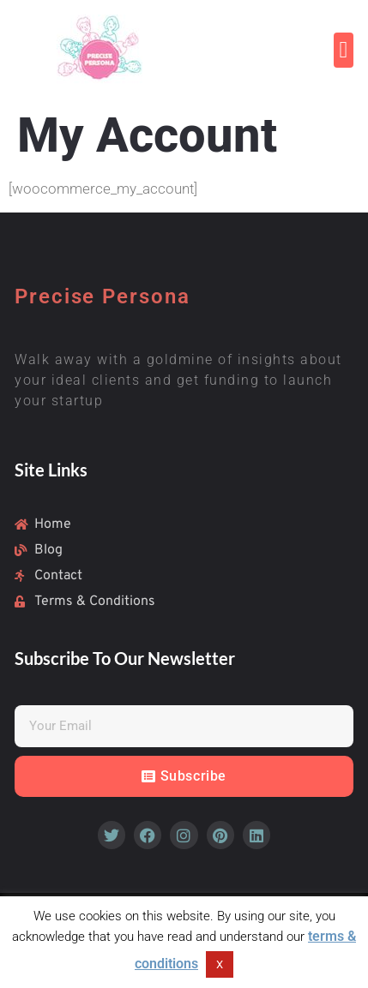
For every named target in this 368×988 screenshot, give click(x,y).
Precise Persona (102, 296)
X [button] (219, 964)
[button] (343, 50)
